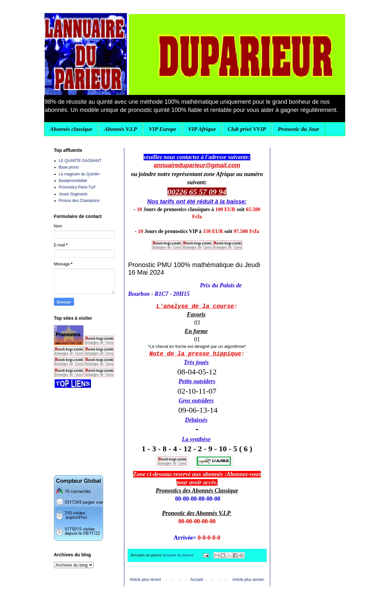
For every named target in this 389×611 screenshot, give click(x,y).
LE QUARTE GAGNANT (80, 160)
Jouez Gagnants (73, 194)
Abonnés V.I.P (120, 129)
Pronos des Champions (79, 200)
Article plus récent (145, 579)
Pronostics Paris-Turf (77, 187)
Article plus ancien (248, 579)
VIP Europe (162, 129)
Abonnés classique (71, 129)
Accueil (196, 579)
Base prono (69, 167)
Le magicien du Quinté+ (79, 174)
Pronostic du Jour (298, 129)
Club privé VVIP (247, 129)
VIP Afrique (202, 129)
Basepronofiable (73, 180)
